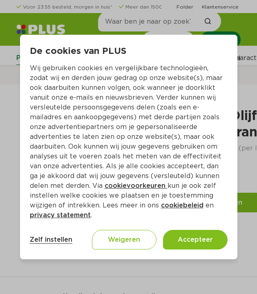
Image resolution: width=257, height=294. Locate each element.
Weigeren (124, 239)
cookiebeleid (182, 205)
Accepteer (195, 239)
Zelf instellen (51, 239)
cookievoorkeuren (136, 185)
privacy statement (60, 215)
